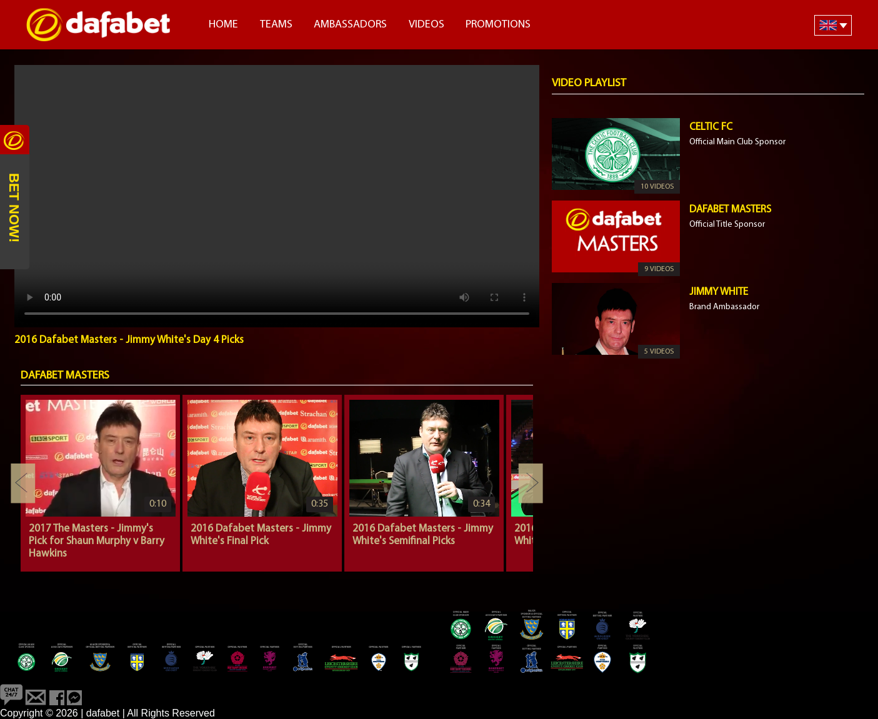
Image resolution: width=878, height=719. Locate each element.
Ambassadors (350, 25)
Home (223, 25)
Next (530, 483)
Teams (276, 25)
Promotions (498, 25)
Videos (426, 25)
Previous (23, 483)
